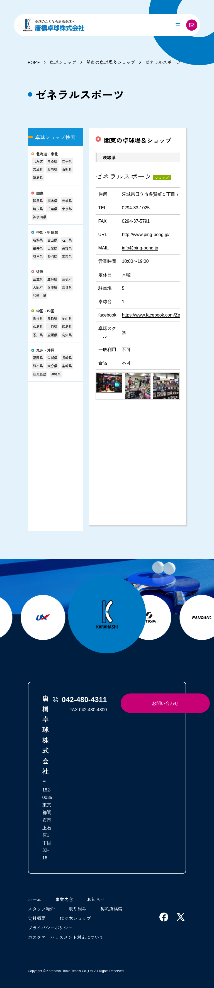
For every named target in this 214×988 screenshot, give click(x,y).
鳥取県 (52, 318)
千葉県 (52, 208)
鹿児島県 (39, 374)
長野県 (67, 248)
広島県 (38, 326)
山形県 (67, 169)
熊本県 (38, 365)
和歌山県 (39, 295)
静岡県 (52, 256)
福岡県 (38, 357)
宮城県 (38, 169)
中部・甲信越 (47, 232)
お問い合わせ (165, 703)
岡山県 (67, 318)
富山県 (52, 239)
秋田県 (52, 169)
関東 (39, 193)
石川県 (67, 239)
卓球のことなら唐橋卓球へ (55, 21)
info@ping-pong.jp (140, 248)
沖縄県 (56, 374)
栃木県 (52, 200)
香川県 (38, 334)
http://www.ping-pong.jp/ (145, 234)
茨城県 (67, 200)
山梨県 (52, 248)
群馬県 (38, 200)
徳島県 (67, 326)
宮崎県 (67, 365)
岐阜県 (38, 256)
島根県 (38, 318)
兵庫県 (52, 287)
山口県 (52, 326)
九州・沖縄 (45, 350)
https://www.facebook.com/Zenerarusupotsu (165, 315)
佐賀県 (52, 357)
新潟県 (38, 239)
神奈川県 (39, 216)
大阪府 (38, 287)
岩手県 (67, 161)
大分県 (52, 365)
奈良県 (67, 287)
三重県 (38, 279)
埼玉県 (38, 208)
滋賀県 (52, 279)
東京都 (67, 208)
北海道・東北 (47, 154)
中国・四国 (45, 311)
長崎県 (67, 357)
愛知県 (67, 256)
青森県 (52, 161)
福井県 (38, 248)
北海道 (38, 161)
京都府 (67, 279)
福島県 (38, 177)
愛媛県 (52, 334)
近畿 (39, 271)
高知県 (67, 334)
